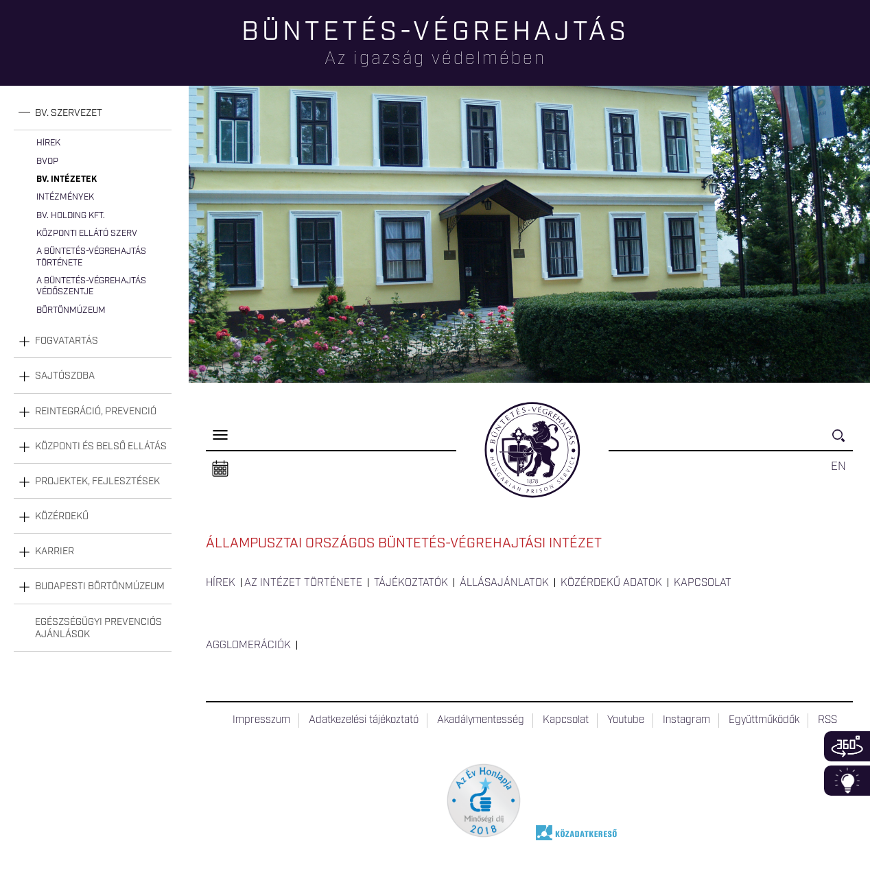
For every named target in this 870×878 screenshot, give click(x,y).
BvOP (47, 161)
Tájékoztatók (411, 583)
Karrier (54, 551)
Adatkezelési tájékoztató (364, 720)
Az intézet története (303, 583)
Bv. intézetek (66, 179)
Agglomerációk (248, 645)
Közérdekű (62, 516)
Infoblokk (847, 781)
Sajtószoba (65, 376)
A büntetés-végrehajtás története (91, 257)
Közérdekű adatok (611, 583)
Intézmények (65, 197)
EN (838, 466)
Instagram (686, 720)
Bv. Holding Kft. (70, 216)
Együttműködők (764, 720)
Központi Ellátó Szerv (86, 233)
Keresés (842, 441)
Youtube (625, 720)
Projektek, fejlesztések (97, 481)
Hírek (48, 143)
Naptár (220, 469)
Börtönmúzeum (71, 310)
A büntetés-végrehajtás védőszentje (91, 286)
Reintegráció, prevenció (95, 411)
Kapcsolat (702, 583)
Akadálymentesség (480, 720)
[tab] (93, 113)
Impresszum (261, 720)
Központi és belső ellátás (101, 446)
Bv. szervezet (68, 113)
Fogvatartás (66, 341)
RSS (827, 720)
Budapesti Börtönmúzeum (100, 586)
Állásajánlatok (504, 583)
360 (847, 746)
